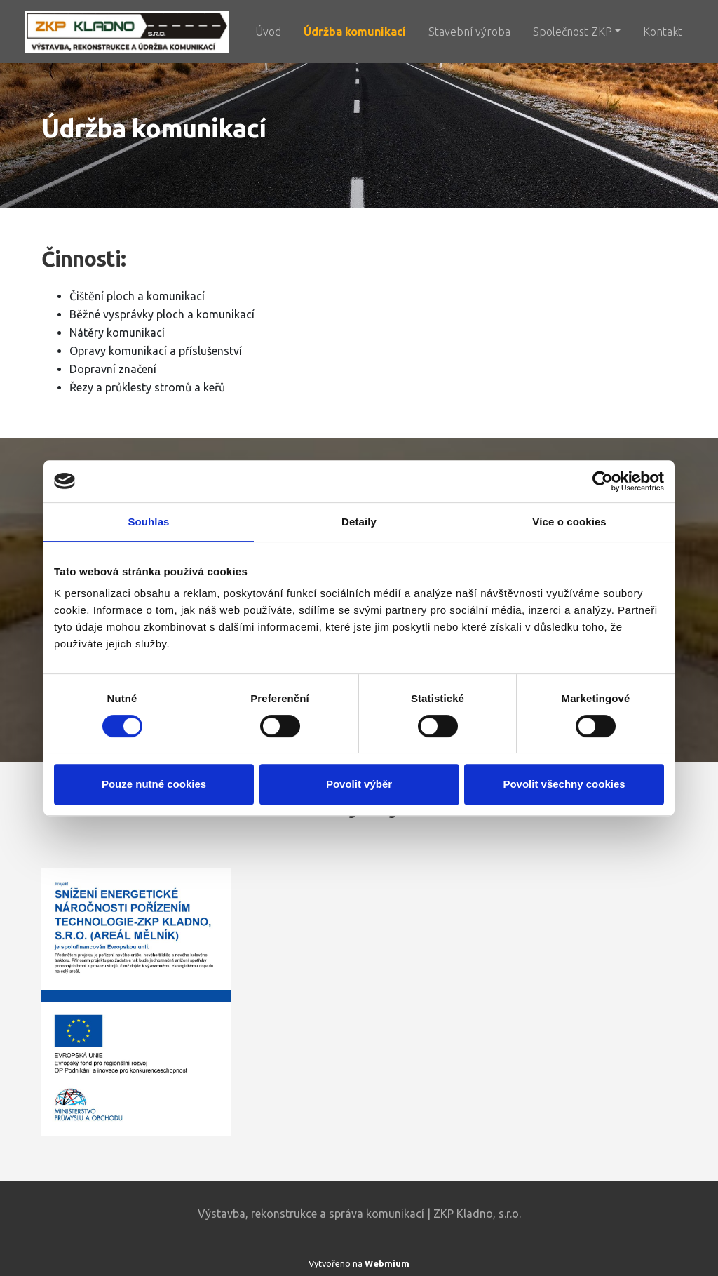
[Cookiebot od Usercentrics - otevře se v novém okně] (602, 481)
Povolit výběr (359, 784)
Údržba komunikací (355, 31)
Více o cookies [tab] (569, 522)
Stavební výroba (469, 31)
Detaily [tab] (359, 522)
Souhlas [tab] (148, 522)
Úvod (268, 31)
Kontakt (662, 31)
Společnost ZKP (572, 31)
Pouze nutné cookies (154, 784)
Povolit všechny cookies (564, 784)
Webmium (387, 1263)
